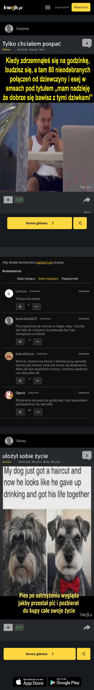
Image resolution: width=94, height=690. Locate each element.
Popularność (70, 278)
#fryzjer (55, 462)
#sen (42, 49)
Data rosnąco (26, 278)
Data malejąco (48, 278)
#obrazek (24, 462)
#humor (37, 462)
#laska (33, 49)
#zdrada (22, 49)
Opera (20, 393)
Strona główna (40, 223)
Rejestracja (81, 7)
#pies (46, 462)
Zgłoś (87, 212)
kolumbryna (25, 354)
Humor (6, 462)
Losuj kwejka (82, 225)
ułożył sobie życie (25, 456)
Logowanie (62, 7)
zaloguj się (44, 262)
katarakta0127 (26, 319)
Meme (6, 49)
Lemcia (21, 291)
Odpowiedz (83, 291)
